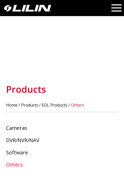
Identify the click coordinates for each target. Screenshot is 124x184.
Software (17, 152)
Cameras (16, 127)
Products (29, 105)
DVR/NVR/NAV (22, 140)
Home (12, 105)
